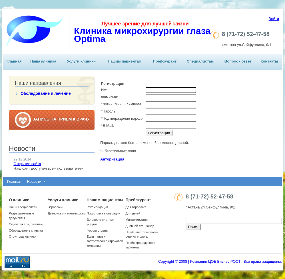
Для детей (133, 213)
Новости (34, 181)
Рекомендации (97, 207)
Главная (14, 61)
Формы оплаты (97, 230)
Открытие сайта (27, 164)
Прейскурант (164, 61)
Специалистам (200, 61)
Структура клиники (22, 236)
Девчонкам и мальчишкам (66, 213)
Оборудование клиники (26, 230)
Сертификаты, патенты (26, 224)
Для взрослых (136, 207)
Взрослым (55, 207)
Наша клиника (43, 61)
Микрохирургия (137, 219)
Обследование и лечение (46, 93)
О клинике (19, 200)
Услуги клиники (81, 61)
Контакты (269, 61)
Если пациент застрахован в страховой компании (105, 241)
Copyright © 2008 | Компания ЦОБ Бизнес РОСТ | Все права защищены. (220, 261)
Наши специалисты (23, 207)
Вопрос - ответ (238, 61)
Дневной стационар (140, 226)
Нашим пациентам (125, 61)
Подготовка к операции (103, 213)
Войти (274, 19)
